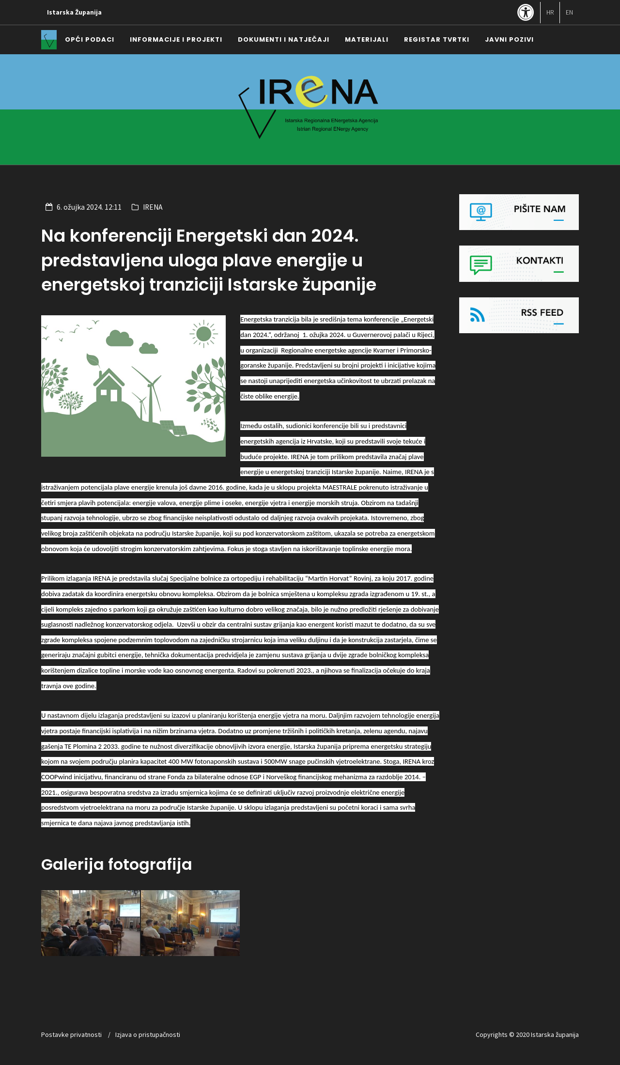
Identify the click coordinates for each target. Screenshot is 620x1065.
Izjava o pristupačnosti (147, 1034)
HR (550, 12)
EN (569, 12)
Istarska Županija (74, 12)
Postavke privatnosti (71, 1034)
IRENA (152, 207)
